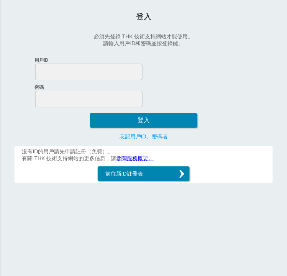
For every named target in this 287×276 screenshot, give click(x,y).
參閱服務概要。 (135, 158)
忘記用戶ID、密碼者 (144, 136)
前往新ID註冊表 (124, 174)
